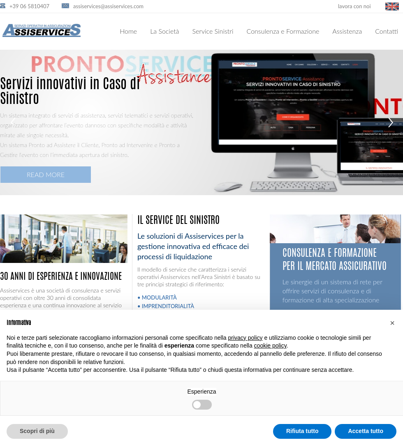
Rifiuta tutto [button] (302, 431)
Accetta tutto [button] (365, 431)
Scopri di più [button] (37, 431)
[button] (392, 322)
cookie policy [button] (270, 345)
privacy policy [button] (245, 337)
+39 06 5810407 (29, 6)
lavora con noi (354, 6)
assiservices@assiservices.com (108, 6)
